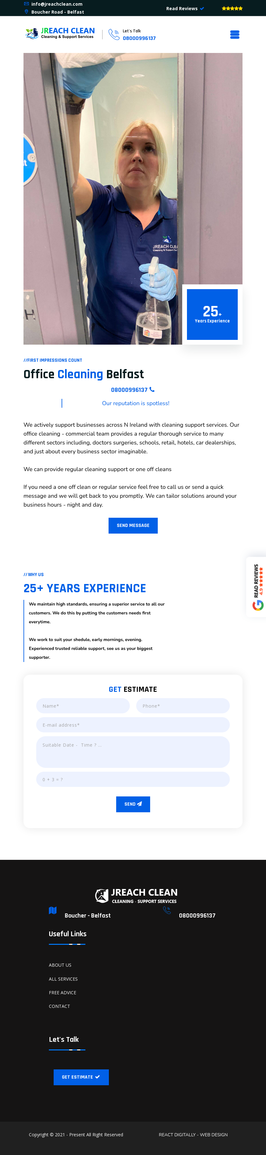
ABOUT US (60, 965)
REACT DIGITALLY (177, 1135)
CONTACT (59, 1006)
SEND (133, 804)
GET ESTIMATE (81, 1077)
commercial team (88, 434)
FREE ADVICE (62, 993)
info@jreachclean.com (53, 4)
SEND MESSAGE (133, 525)
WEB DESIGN (213, 1135)
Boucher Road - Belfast (53, 12)
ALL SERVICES (63, 979)
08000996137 (139, 38)
